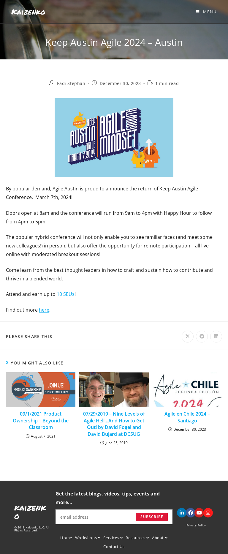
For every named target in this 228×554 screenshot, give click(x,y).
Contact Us (113, 546)
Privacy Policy (196, 525)
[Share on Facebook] (202, 336)
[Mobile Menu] (206, 11)
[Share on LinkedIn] (216, 336)
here (44, 310)
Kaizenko (28, 11)
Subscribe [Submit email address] (151, 516)
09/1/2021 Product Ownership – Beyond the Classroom (41, 420)
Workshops (88, 537)
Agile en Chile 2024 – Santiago (187, 417)
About (159, 537)
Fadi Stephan (71, 83)
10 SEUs (66, 294)
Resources (137, 537)
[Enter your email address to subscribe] (114, 516)
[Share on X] (188, 336)
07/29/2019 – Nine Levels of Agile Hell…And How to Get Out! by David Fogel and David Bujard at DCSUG (114, 424)
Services (113, 537)
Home (66, 537)
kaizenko (30, 511)
